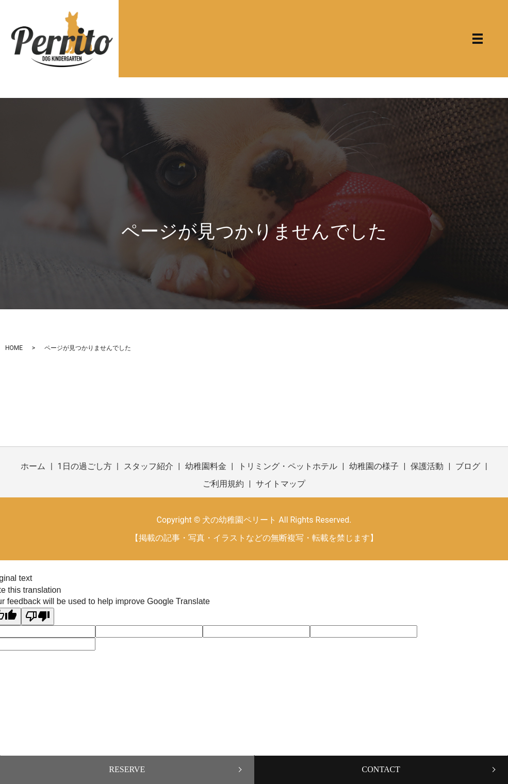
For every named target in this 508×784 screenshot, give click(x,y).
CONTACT (381, 769)
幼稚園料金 (205, 466)
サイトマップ (280, 484)
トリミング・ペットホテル (287, 466)
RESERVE (127, 769)
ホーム (33, 466)
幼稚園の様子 (374, 466)
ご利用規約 (223, 484)
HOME (14, 348)
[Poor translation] (37, 616)
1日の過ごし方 (85, 466)
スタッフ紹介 (148, 466)
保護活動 (427, 466)
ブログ (467, 466)
